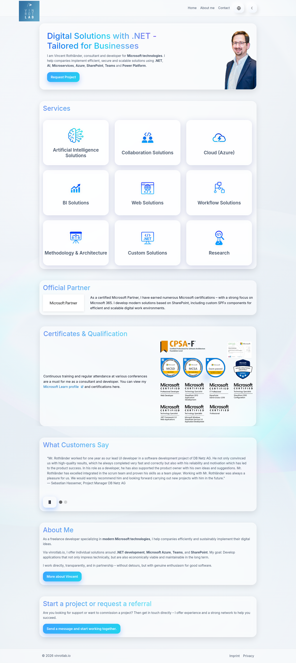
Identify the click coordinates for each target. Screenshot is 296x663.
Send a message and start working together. (82, 629)
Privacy (248, 656)
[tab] (60, 502)
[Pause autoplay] (50, 502)
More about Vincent (62, 576)
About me (207, 8)
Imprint (234, 656)
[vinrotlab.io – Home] (29, 11)
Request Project (63, 77)
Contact (224, 8)
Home (192, 8)
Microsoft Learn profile (63, 387)
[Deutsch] (239, 8)
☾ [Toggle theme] (252, 8)
